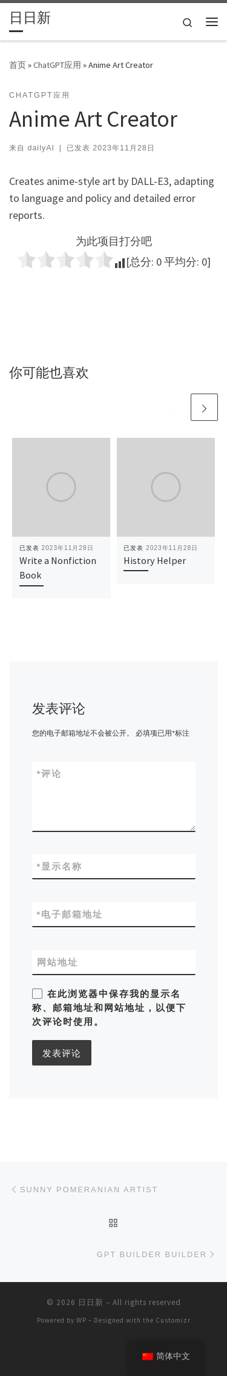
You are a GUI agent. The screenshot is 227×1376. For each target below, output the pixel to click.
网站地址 (57, 962)
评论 (49, 773)
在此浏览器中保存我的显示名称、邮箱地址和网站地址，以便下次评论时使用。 (109, 1007)
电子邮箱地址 (70, 914)
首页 (17, 64)
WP (81, 1320)
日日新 (91, 1302)
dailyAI (40, 148)
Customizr (173, 1320)
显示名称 (60, 866)
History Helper (154, 560)
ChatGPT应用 (57, 64)
